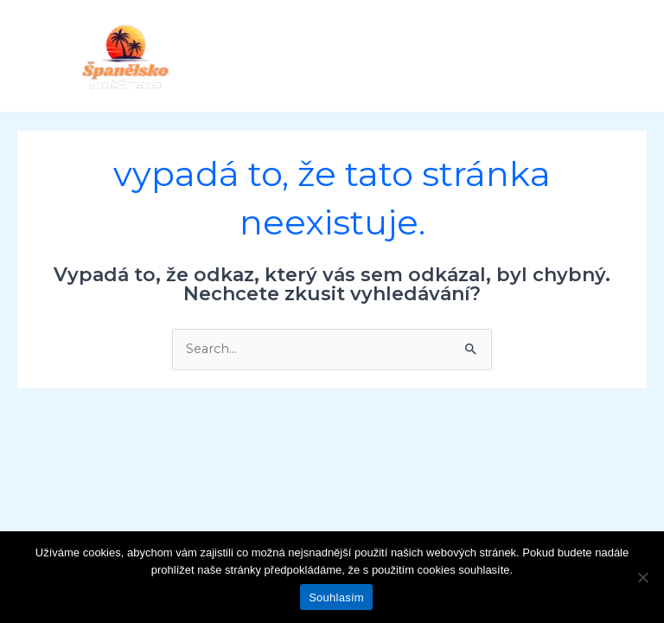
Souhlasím (336, 597)
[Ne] (642, 577)
